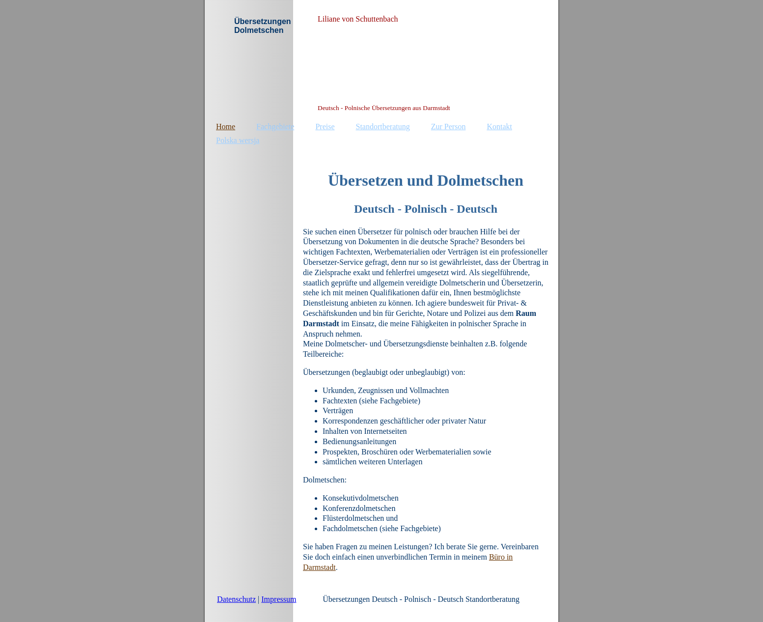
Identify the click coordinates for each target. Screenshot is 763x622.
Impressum (278, 599)
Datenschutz (236, 599)
